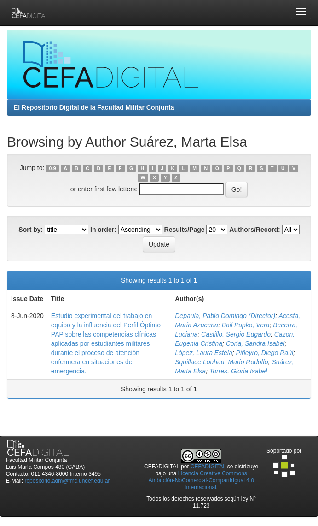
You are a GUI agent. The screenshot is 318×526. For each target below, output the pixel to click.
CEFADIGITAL (208, 466)
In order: (103, 229)
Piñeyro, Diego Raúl (265, 352)
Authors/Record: (254, 229)
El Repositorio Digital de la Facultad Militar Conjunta (94, 107)
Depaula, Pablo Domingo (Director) (225, 315)
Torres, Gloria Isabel (238, 371)
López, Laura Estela (203, 352)
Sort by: (30, 229)
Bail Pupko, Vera (246, 325)
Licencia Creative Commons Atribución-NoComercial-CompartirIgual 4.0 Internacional (201, 480)
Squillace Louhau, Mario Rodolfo (221, 362)
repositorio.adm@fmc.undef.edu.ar (67, 481)
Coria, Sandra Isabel (255, 343)
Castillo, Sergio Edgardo (236, 334)
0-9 (52, 168)
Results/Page (184, 229)
